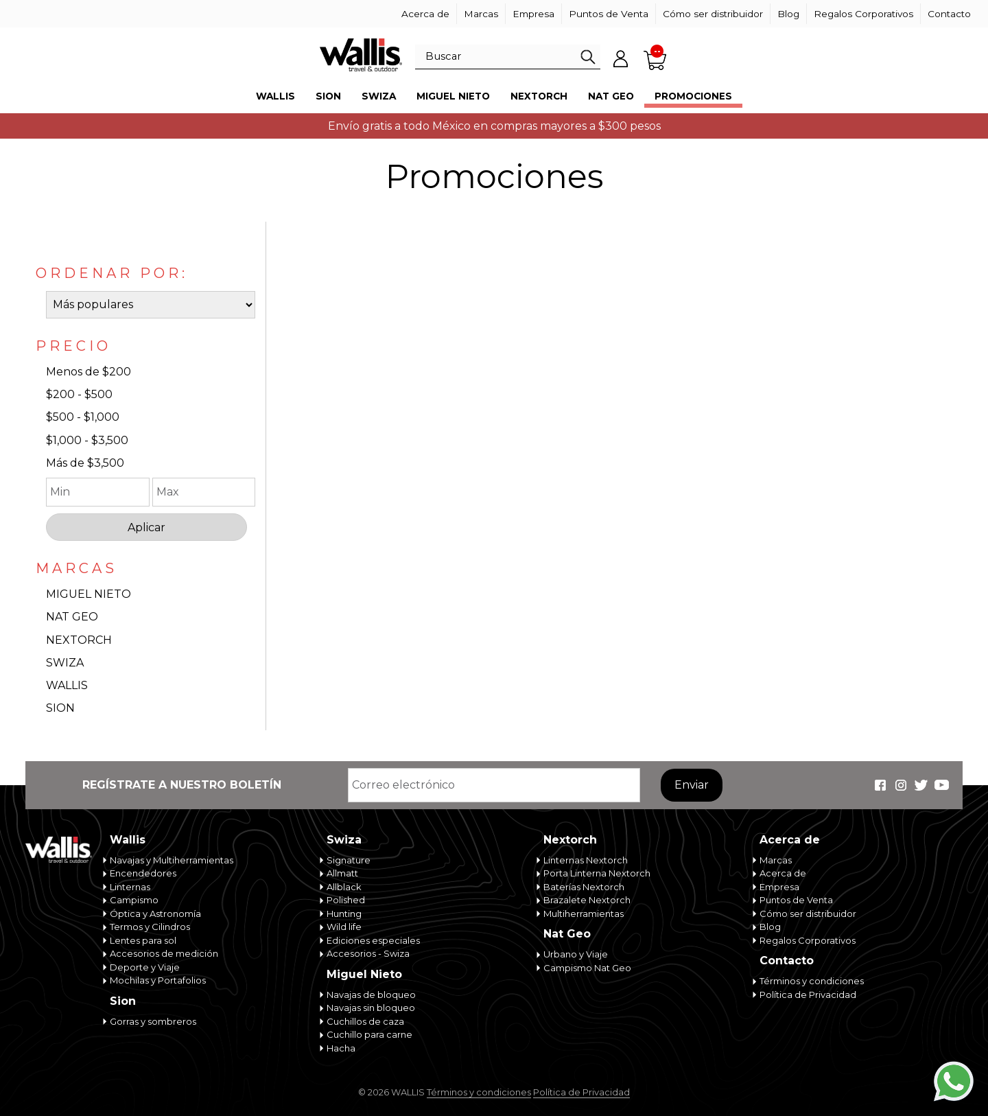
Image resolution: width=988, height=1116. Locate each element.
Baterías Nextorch (583, 886)
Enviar (691, 784)
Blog (788, 13)
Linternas (130, 886)
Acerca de (425, 13)
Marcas (481, 13)
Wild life (344, 926)
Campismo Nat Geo (587, 967)
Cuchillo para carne (369, 1034)
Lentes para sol (143, 940)
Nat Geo (611, 96)
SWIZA (65, 662)
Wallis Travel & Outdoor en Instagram (901, 785)
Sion (328, 96)
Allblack (344, 886)
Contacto (949, 13)
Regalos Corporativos (863, 13)
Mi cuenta (621, 58)
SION (60, 707)
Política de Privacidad (808, 994)
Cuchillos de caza (365, 1021)
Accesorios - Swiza (368, 953)
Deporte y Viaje (145, 967)
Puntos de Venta (608, 13)
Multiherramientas (583, 913)
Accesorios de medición (164, 953)
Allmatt (342, 873)
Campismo (134, 899)
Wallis (275, 96)
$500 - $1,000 (82, 416)
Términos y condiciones (812, 980)
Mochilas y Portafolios (158, 980)
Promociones (693, 96)
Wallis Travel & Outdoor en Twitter (921, 785)
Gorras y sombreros (153, 1021)
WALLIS (67, 685)
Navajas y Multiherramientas (171, 860)
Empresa (533, 13)
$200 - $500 (79, 394)
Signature (348, 860)
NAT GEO (72, 616)
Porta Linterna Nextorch (596, 873)
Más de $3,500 (85, 462)
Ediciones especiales (373, 940)
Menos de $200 (88, 371)
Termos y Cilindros (150, 926)
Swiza (379, 96)
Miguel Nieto (453, 96)
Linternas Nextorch (585, 860)
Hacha (341, 1048)
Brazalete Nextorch (587, 899)
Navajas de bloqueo (371, 994)
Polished (346, 899)
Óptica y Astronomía (155, 913)
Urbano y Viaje (575, 954)
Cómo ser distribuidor (713, 13)
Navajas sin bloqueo (371, 1007)
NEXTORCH (79, 640)
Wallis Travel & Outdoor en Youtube (942, 785)
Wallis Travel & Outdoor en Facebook (880, 785)
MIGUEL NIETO (88, 594)
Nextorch (538, 96)
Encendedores (143, 873)
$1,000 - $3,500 (87, 440)
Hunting (344, 913)
